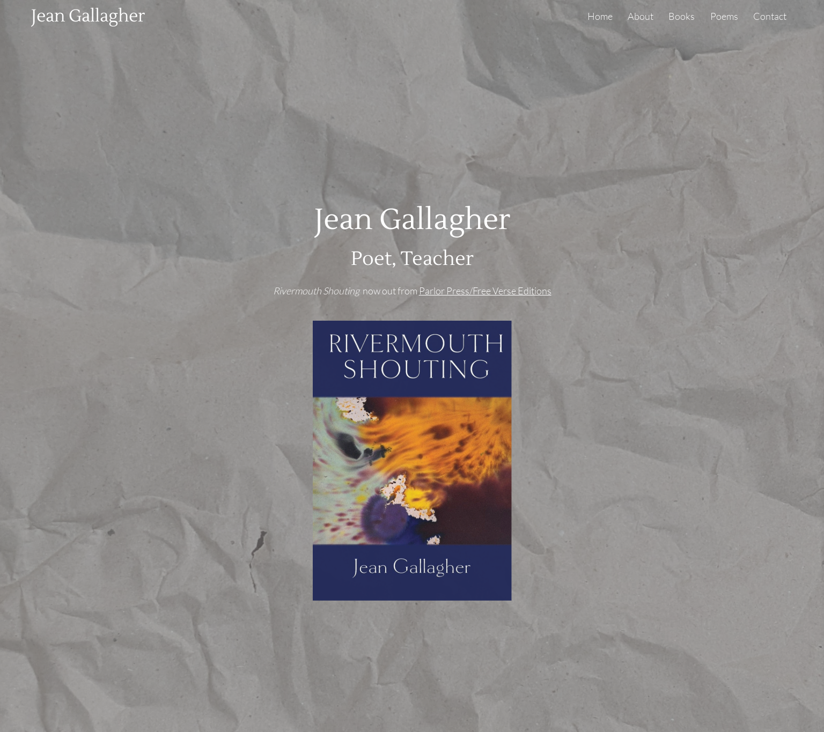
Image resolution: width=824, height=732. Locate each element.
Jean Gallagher (88, 16)
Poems (724, 16)
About (640, 16)
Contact (769, 16)
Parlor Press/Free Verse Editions (485, 291)
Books (681, 16)
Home (600, 16)
